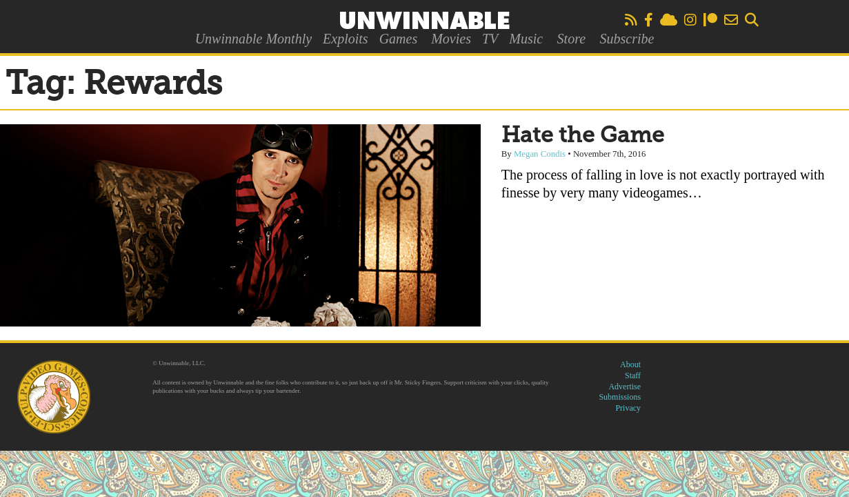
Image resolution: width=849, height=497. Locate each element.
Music (526, 38)
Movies (451, 38)
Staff (633, 375)
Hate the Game (582, 136)
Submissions (620, 397)
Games (398, 38)
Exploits (345, 38)
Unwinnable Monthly (253, 38)
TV (490, 38)
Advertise (624, 386)
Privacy (628, 408)
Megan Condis (540, 154)
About (630, 364)
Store (571, 38)
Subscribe (626, 38)
